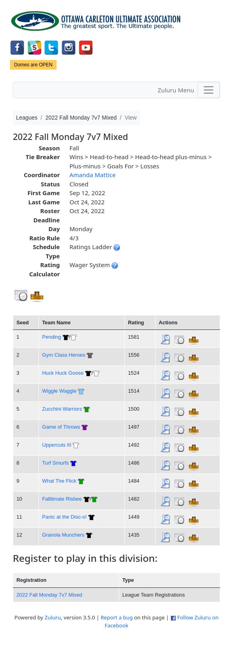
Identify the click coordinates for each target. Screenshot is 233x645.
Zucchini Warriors (62, 409)
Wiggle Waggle (59, 391)
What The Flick (59, 481)
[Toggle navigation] (208, 90)
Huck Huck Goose (62, 373)
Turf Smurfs (55, 463)
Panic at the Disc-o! (64, 517)
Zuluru (53, 617)
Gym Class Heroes (63, 355)
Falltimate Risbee (62, 499)
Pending (51, 337)
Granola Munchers (63, 535)
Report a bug (117, 617)
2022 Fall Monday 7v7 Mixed (49, 595)
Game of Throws (61, 427)
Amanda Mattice (92, 175)
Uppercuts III (56, 445)
